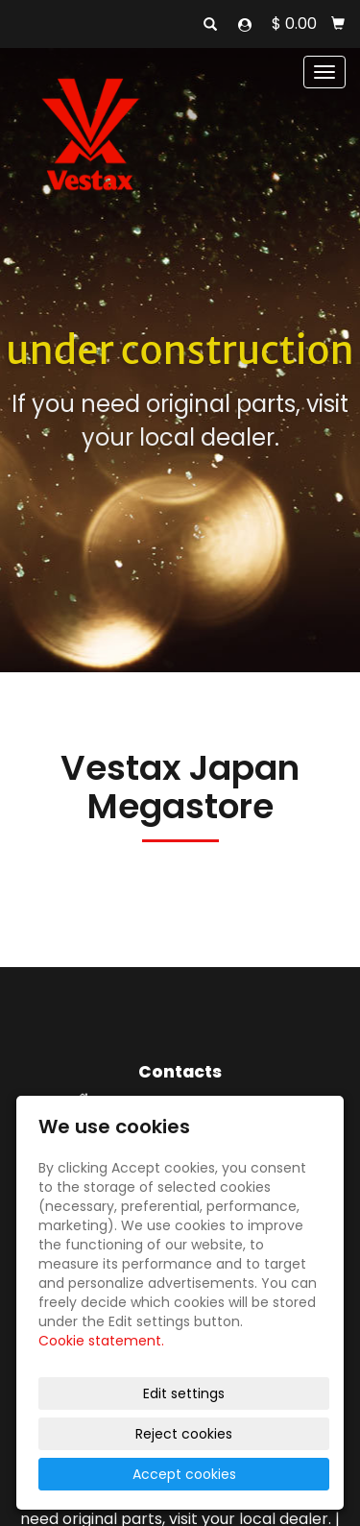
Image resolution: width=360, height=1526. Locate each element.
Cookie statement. (101, 1340)
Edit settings (184, 1393)
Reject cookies (183, 1433)
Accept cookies (184, 1474)
